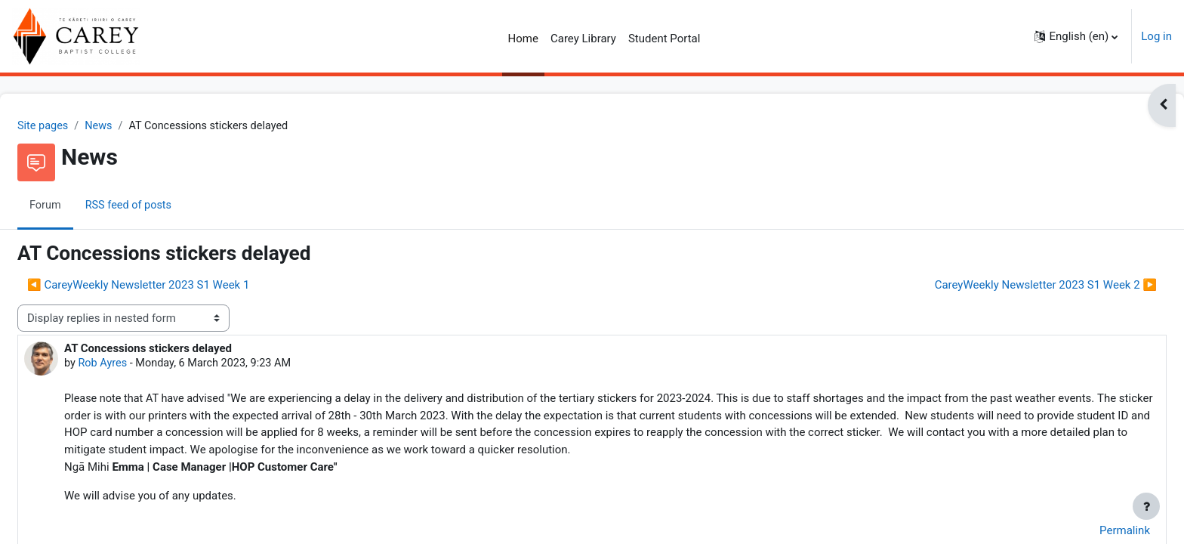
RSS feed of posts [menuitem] (167, 206)
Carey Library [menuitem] (583, 38)
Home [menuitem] (523, 38)
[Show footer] (1146, 506)
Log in (1156, 36)
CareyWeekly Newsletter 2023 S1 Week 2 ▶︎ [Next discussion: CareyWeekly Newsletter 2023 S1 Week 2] (1010, 285)
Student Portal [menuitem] (664, 38)
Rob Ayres (140, 365)
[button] (1076, 36)
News (137, 126)
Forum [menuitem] (82, 206)
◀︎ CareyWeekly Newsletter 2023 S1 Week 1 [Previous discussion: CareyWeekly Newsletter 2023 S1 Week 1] (174, 285)
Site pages (80, 126)
